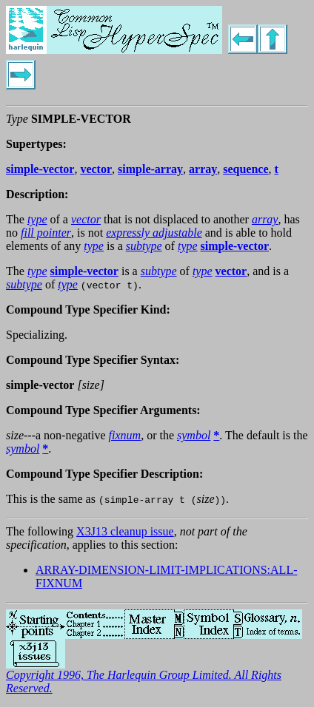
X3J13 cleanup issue (125, 531)
